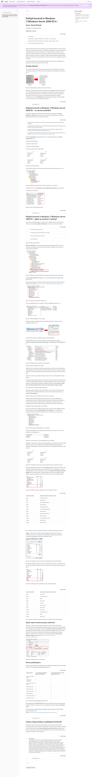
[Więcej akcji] (65, 11)
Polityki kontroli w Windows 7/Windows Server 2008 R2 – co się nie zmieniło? (82, 15)
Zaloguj (89, 1)
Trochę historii (77, 13)
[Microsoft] (2, 1)
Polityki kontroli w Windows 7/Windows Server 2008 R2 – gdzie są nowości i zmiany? (82, 18)
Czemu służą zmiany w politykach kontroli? (81, 21)
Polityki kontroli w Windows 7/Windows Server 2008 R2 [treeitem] (9, 16)
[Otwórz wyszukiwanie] (86, 2)
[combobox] (9, 13)
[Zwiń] (17, 10)
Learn (27, 11)
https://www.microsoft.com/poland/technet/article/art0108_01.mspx (42, 134)
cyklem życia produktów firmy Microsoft (37, 5)
